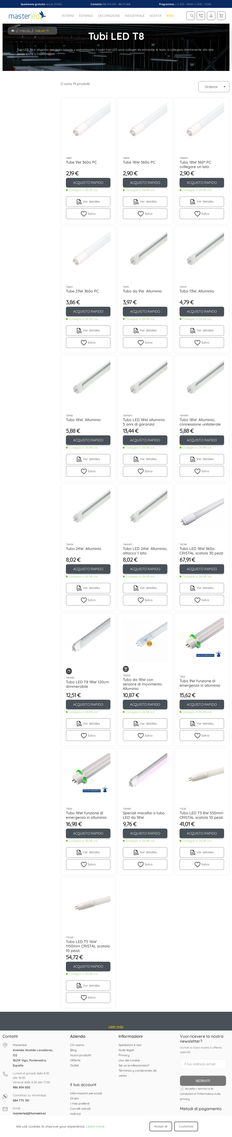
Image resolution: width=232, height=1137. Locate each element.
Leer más (116, 1026)
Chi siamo (77, 1045)
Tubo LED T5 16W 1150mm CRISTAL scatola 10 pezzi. (88, 946)
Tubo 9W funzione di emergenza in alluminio (200, 683)
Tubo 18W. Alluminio (83, 419)
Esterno (86, 16)
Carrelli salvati (80, 1109)
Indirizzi (75, 1114)
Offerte (75, 1060)
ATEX (170, 16)
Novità (155, 16)
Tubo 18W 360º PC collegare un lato (195, 164)
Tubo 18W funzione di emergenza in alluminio (86, 815)
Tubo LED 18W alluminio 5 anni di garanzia (144, 422)
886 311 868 (124, 4)
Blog (73, 1050)
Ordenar (216, 86)
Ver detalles (88, 201)
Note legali (126, 1050)
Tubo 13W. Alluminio (197, 291)
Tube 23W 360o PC (82, 291)
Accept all (160, 1126)
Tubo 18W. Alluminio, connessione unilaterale (200, 422)
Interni (68, 16)
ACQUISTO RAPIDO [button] (88, 182)
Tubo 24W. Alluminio (83, 548)
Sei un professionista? (134, 1065)
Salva (88, 213)
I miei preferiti (80, 1103)
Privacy (124, 1055)
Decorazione (109, 16)
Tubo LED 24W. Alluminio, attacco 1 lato (145, 550)
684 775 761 (21, 1100)
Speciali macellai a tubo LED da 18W (144, 815)
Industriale (135, 16)
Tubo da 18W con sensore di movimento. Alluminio (143, 684)
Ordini (74, 1098)
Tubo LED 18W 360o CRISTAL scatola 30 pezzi (201, 550)
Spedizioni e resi (130, 1045)
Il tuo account (83, 1084)
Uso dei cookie (129, 1060)
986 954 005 (109, 4)
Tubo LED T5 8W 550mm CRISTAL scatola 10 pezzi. (202, 815)
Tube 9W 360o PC (81, 162)
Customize (186, 1126)
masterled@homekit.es (29, 1113)
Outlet (74, 1065)
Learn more (95, 1126)
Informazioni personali (86, 1093)
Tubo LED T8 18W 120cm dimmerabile (87, 684)
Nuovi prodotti (80, 1055)
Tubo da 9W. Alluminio (142, 291)
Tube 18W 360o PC (139, 162)
